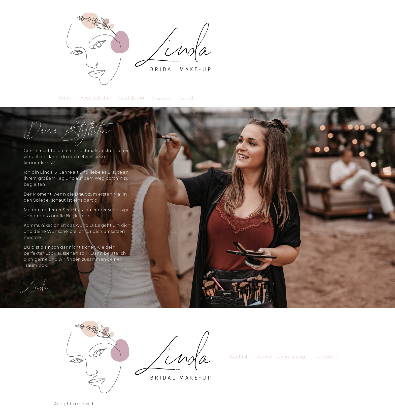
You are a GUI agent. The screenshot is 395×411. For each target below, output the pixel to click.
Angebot (161, 97)
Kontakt (187, 97)
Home (64, 97)
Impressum (325, 356)
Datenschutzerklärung (280, 356)
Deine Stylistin (94, 97)
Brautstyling (131, 97)
